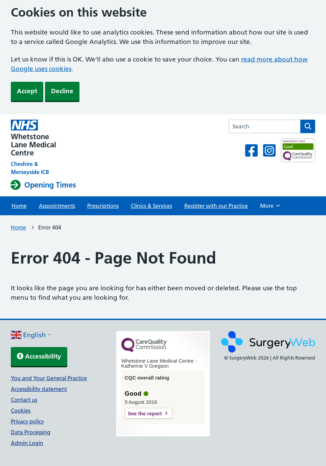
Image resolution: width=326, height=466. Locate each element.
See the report (145, 413)
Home (19, 205)
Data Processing (30, 432)
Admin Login (27, 443)
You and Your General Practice (49, 378)
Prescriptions (103, 205)
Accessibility (39, 356)
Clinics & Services (151, 205)
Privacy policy (27, 421)
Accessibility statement (39, 389)
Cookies (20, 410)
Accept (27, 91)
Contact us (24, 399)
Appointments (57, 205)
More (270, 207)
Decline (62, 91)
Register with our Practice (216, 205)
